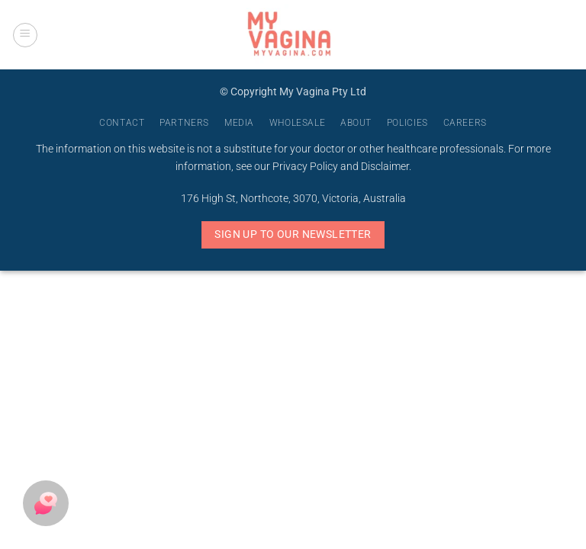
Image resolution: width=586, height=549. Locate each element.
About (356, 122)
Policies (407, 122)
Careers (465, 122)
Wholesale (297, 122)
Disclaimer (385, 166)
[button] (25, 35)
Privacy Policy (305, 166)
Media (239, 122)
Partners (184, 122)
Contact (121, 122)
